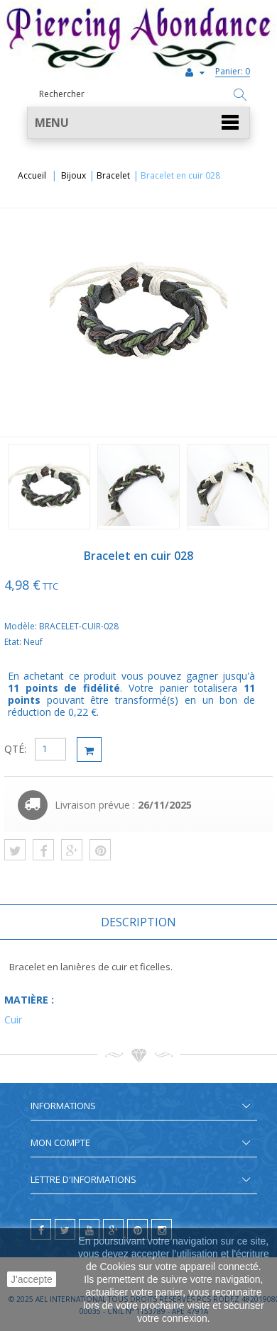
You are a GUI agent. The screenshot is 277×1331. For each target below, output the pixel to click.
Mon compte (60, 1142)
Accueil (32, 175)
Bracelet (113, 175)
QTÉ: (15, 749)
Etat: (13, 642)
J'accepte (32, 1279)
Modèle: (21, 626)
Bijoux (73, 175)
